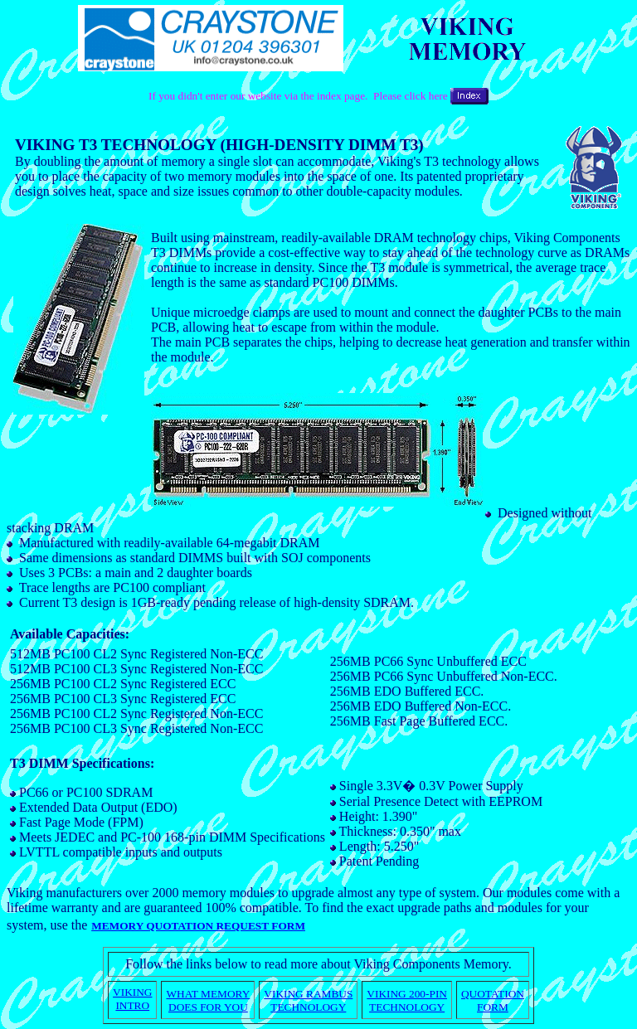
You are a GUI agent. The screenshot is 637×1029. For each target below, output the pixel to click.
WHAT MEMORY (208, 994)
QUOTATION (492, 994)
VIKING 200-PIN (407, 994)
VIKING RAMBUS (308, 994)
